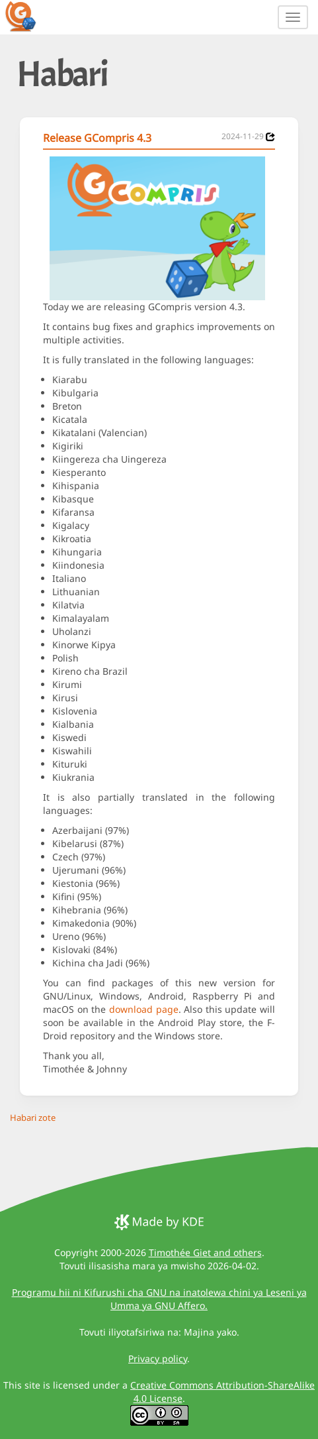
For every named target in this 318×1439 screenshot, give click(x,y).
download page (144, 1009)
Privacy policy (157, 1358)
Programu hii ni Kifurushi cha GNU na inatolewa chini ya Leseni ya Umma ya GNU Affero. (159, 1299)
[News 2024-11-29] (270, 137)
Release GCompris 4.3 (97, 138)
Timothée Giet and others (205, 1252)
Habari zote (33, 1117)
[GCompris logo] (28, 16)
